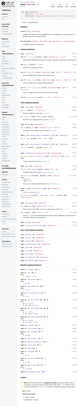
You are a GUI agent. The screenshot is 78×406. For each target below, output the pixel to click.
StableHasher (26, 197)
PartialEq (29, 203)
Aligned (31, 269)
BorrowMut (32, 286)
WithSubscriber (34, 372)
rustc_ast (10, 2)
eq (24, 206)
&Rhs (39, 212)
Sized (29, 181)
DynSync (28, 238)
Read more (46, 113)
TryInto (34, 365)
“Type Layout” (43, 387)
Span (41, 64)
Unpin (27, 254)
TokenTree (29, 54)
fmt (24, 127)
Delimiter (58, 16)
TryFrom (34, 358)
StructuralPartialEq (34, 225)
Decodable (46, 135)
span (28, 64)
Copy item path (38, 4)
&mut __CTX (49, 195)
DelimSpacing (48, 16)
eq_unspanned (32, 57)
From (30, 325)
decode (25, 138)
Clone (27, 107)
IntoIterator (39, 156)
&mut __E (47, 147)
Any (29, 273)
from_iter (27, 156)
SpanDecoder (35, 135)
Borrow (30, 279)
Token (32, 14)
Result (56, 127)
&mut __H (53, 169)
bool (63, 57)
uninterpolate (32, 97)
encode (25, 147)
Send (27, 247)
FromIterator (30, 153)
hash (25, 169)
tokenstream (30, 2)
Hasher (34, 169)
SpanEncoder (35, 144)
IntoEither (32, 338)
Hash (27, 166)
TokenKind (45, 72)
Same (30, 348)
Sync (27, 251)
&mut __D (41, 138)
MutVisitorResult (35, 342)
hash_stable (28, 195)
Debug (27, 124)
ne (24, 212)
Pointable (32, 345)
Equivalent (35, 300)
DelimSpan (37, 16)
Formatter (43, 127)
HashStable (36, 189)
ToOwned (31, 351)
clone (25, 110)
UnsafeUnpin (30, 257)
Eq (26, 222)
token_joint (31, 80)
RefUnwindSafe (31, 244)
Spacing (39, 14)
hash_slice (27, 175)
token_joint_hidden (34, 87)
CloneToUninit (34, 293)
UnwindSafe (29, 260)
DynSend (28, 234)
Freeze (28, 241)
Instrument (32, 328)
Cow (48, 97)
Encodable (46, 144)
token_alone (31, 72)
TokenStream (68, 16)
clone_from (27, 116)
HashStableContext (33, 192)
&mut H (56, 175)
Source (22, 6)
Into (32, 332)
